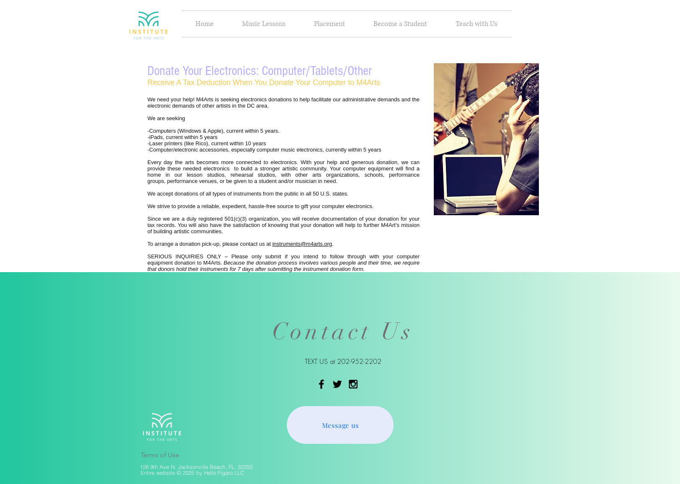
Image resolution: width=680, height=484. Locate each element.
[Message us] (340, 425)
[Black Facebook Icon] (321, 384)
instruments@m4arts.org (302, 244)
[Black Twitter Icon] (337, 384)
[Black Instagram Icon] (353, 384)
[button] (264, 24)
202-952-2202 (359, 361)
